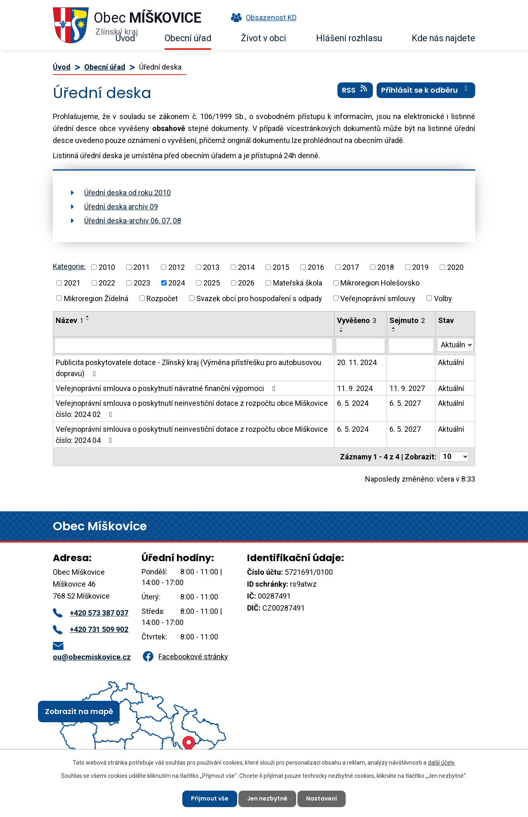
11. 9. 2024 (354, 388)
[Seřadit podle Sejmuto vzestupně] (393, 328)
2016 (316, 267)
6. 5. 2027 (405, 403)
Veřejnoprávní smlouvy (377, 298)
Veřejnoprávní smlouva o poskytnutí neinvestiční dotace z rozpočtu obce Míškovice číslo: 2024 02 (192, 409)
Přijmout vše (210, 798)
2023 (142, 283)
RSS (355, 90)
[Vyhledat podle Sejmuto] (411, 345)
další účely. (441, 762)
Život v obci (263, 38)
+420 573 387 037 (90, 613)
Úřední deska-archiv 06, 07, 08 (132, 220)
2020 (455, 267)
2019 (420, 267)
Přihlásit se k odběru (426, 90)
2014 (246, 267)
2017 (350, 267)
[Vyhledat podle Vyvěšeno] (360, 345)
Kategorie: (69, 266)
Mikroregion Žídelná (96, 298)
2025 (211, 283)
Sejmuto (407, 320)
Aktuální (451, 362)
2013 (211, 267)
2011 (141, 267)
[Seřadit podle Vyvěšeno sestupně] (341, 331)
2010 (107, 267)
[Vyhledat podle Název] (193, 345)
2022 (107, 283)
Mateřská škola (297, 283)
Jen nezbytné (267, 798)
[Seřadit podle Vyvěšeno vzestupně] (341, 328)
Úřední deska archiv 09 (121, 206)
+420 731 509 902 (90, 629)
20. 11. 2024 (357, 362)
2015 (281, 267)
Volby (443, 298)
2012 (176, 267)
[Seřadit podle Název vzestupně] (87, 316)
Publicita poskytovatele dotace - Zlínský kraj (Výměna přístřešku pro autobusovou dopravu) (188, 368)
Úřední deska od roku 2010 (127, 192)
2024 (176, 283)
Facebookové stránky (184, 656)
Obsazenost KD (262, 17)
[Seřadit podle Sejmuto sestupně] (393, 331)
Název (69, 320)
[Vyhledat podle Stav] (455, 345)
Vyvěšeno (356, 320)
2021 (72, 283)
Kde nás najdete (443, 38)
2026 (246, 283)
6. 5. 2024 (352, 403)
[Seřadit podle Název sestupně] (87, 319)
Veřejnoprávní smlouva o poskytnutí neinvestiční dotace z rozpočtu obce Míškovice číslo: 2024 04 (192, 435)
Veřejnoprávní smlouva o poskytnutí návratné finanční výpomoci (167, 388)
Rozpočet (162, 298)
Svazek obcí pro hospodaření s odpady (259, 298)
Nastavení (321, 798)
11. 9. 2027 (407, 388)
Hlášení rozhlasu (349, 38)
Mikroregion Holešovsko (380, 283)
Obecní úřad (188, 38)
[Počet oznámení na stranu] (454, 457)
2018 (385, 267)
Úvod (125, 38)
